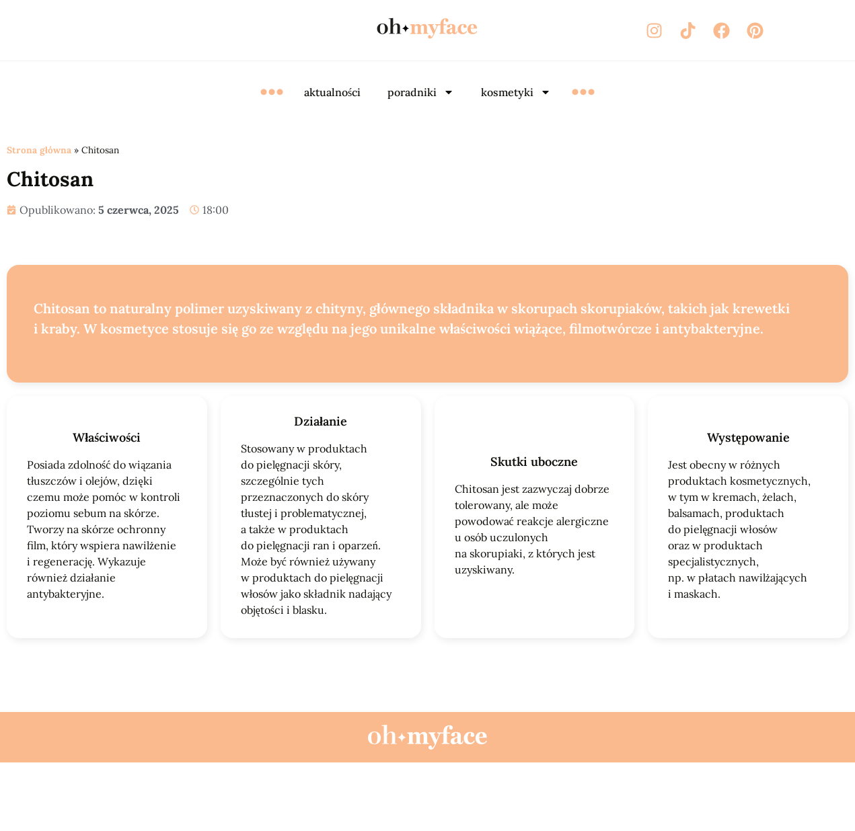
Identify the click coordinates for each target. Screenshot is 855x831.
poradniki (420, 92)
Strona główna (39, 150)
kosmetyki (516, 92)
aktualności (332, 92)
